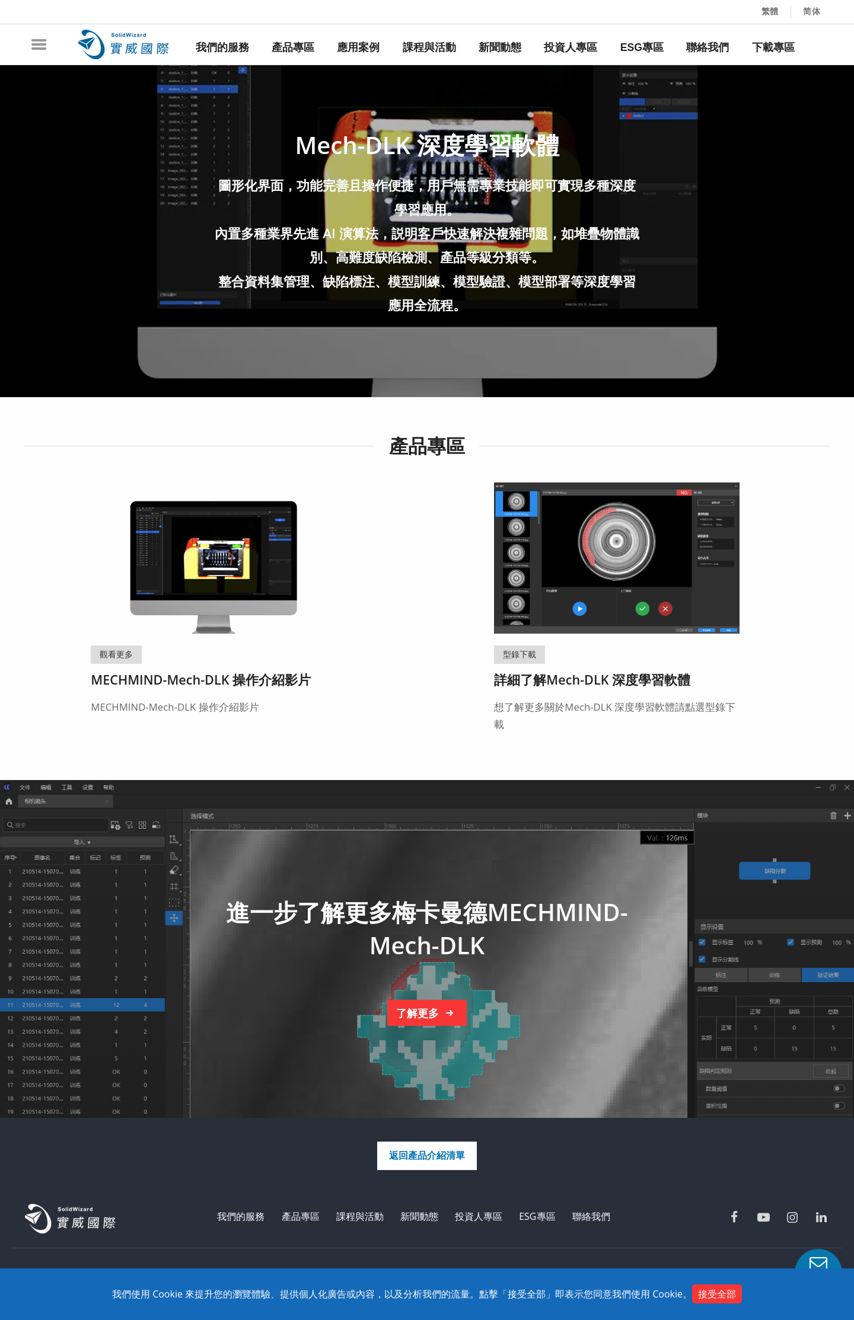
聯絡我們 (591, 1216)
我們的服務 (241, 1216)
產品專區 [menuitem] (293, 47)
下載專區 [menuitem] (773, 47)
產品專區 (301, 1216)
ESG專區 (537, 1216)
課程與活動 (360, 1216)
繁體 (770, 11)
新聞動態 (419, 1216)
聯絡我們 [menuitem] (707, 47)
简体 (812, 11)
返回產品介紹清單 (427, 1155)
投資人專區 (478, 1216)
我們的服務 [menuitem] (222, 47)
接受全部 (717, 1293)
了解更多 (427, 1013)
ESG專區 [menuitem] (642, 47)
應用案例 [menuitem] (358, 47)
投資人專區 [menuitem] (570, 47)
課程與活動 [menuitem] (429, 47)
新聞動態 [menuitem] (500, 47)
